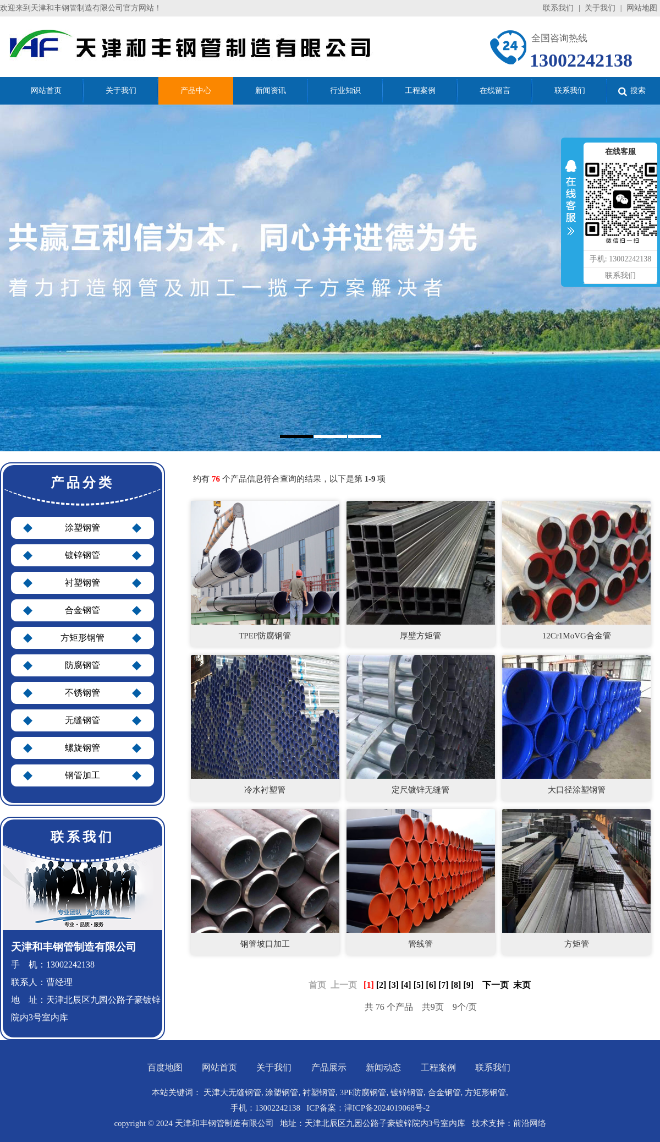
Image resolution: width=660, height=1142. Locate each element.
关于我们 (600, 8)
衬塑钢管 (82, 582)
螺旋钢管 (82, 747)
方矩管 (576, 943)
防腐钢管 (82, 665)
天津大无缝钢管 (232, 1092)
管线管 (420, 943)
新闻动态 (383, 1067)
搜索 (632, 91)
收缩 (571, 200)
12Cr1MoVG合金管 (576, 635)
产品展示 (328, 1067)
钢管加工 (82, 775)
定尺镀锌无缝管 (420, 789)
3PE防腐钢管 (362, 1092)
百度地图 (165, 1067)
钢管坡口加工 (265, 943)
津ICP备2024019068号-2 (387, 1107)
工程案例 (438, 1067)
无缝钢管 (82, 720)
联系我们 (558, 8)
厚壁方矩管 (420, 635)
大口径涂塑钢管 (577, 789)
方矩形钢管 (83, 637)
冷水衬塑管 (264, 789)
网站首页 (219, 1067)
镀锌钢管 (82, 555)
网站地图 (641, 8)
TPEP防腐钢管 (265, 635)
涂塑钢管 (82, 527)
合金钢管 (82, 610)
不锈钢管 (82, 692)
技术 (480, 1123)
